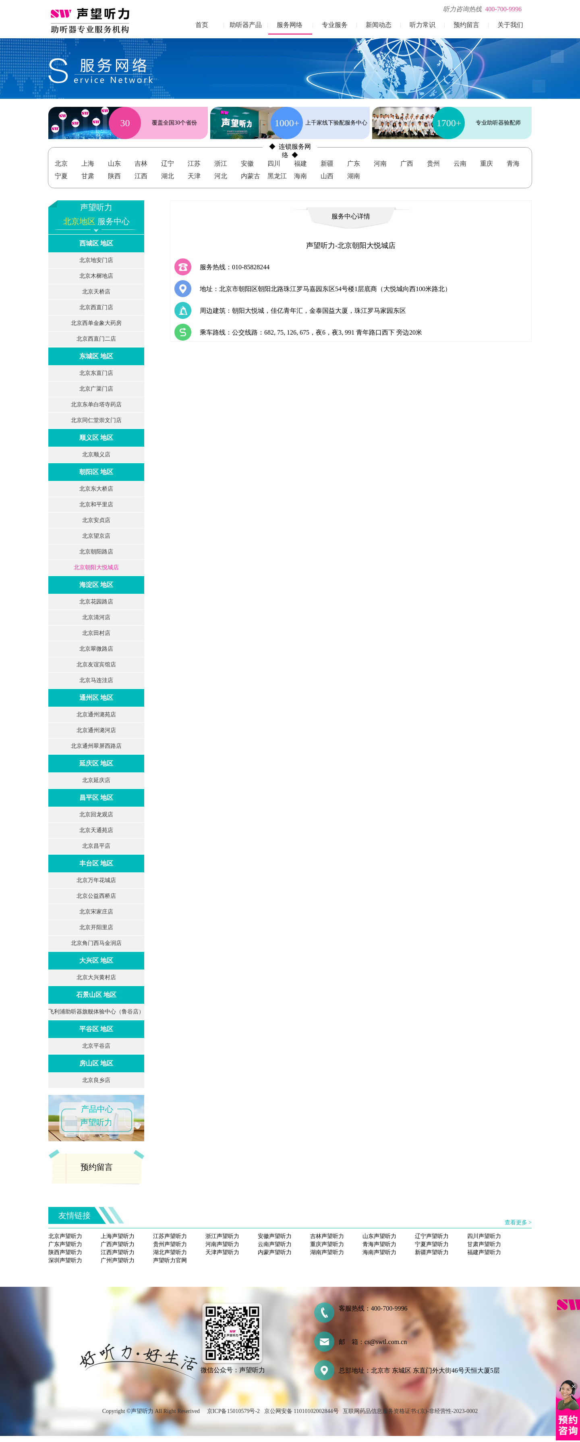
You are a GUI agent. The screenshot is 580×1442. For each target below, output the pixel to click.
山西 (327, 176)
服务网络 (289, 24)
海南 (300, 176)
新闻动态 (379, 24)
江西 (141, 176)
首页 (201, 24)
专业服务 (335, 24)
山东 (114, 163)
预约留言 (466, 24)
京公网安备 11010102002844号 (301, 1411)
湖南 (353, 176)
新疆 (327, 163)
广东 (353, 163)
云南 (460, 163)
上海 (87, 163)
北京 (61, 163)
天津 (194, 176)
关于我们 (510, 24)
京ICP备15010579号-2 (233, 1411)
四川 (273, 163)
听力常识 (422, 24)
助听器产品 (246, 24)
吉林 (141, 163)
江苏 (194, 163)
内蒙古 (250, 176)
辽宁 (167, 163)
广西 (406, 163)
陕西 (114, 176)
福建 (300, 163)
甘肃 (87, 176)
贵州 (433, 163)
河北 (220, 176)
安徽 (247, 163)
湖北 (167, 176)
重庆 (486, 163)
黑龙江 (277, 176)
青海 (513, 163)
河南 (380, 163)
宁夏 (61, 176)
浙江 (220, 163)
